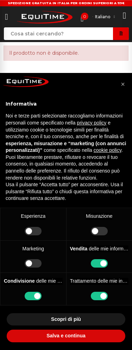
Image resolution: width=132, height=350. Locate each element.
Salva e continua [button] (65, 335)
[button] (122, 84)
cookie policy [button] (107, 150)
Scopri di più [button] (66, 319)
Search (121, 33)
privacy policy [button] (91, 123)
